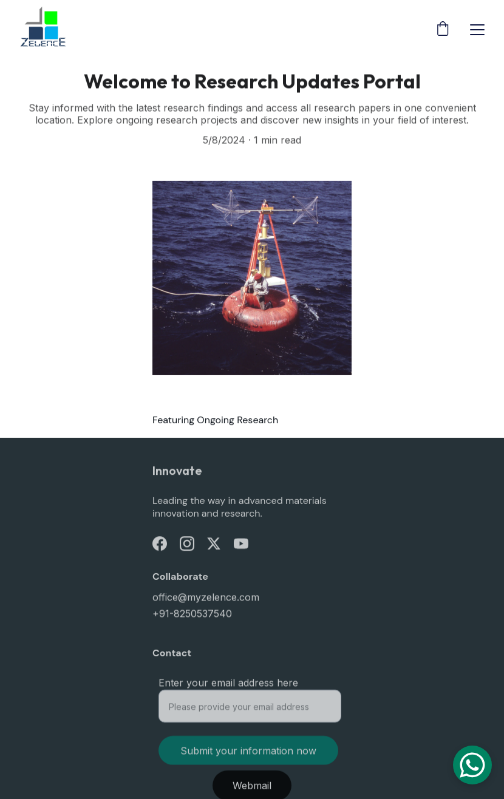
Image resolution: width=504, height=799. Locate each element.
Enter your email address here (228, 685)
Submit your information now (248, 753)
